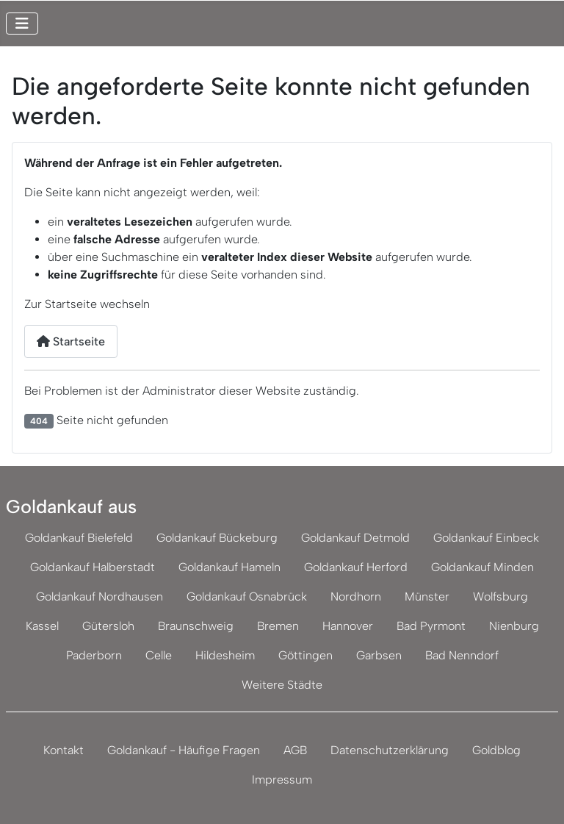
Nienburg (514, 626)
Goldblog (496, 750)
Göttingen (305, 655)
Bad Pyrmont (431, 626)
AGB (295, 750)
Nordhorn (355, 596)
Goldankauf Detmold (355, 538)
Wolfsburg (500, 596)
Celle (158, 655)
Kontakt (63, 750)
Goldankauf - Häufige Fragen (183, 750)
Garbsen (379, 655)
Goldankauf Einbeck (486, 538)
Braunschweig (196, 626)
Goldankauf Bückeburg (217, 538)
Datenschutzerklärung (389, 750)
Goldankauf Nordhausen (99, 596)
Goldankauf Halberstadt (92, 567)
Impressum (282, 780)
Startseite (71, 341)
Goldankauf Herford (356, 567)
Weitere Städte (282, 685)
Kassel (42, 626)
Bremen (278, 626)
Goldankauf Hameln (229, 567)
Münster (427, 596)
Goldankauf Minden (482, 567)
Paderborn (94, 655)
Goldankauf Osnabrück (247, 596)
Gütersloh (108, 626)
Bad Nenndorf (462, 655)
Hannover (347, 626)
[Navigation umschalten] (22, 23)
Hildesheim (225, 655)
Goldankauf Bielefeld (79, 538)
